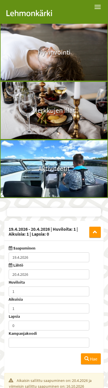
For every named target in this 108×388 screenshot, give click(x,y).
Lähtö (18, 265)
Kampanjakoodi (23, 333)
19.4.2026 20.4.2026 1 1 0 (43, 231)
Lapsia (14, 316)
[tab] (54, 231)
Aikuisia (16, 299)
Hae (90, 359)
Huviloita (17, 282)
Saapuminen (24, 248)
